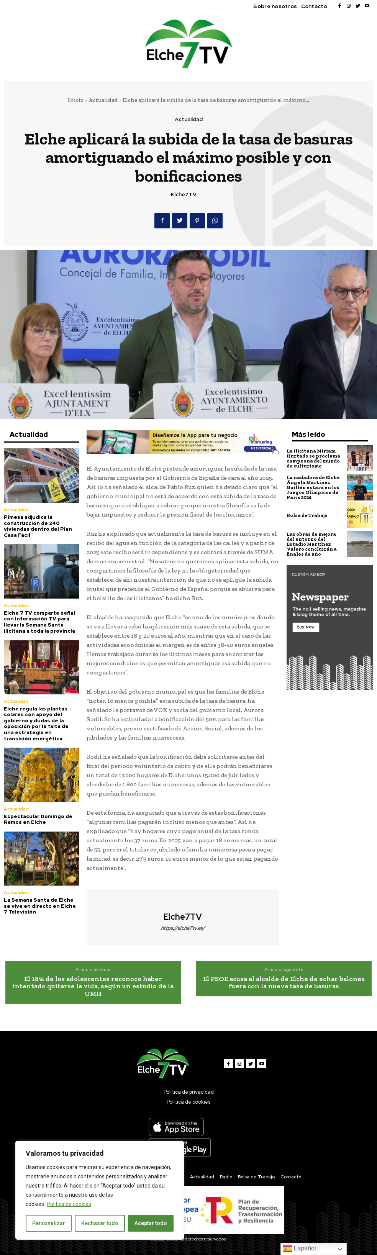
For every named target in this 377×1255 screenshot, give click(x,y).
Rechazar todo (99, 1223)
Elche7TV (184, 194)
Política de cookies (69, 1204)
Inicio (76, 100)
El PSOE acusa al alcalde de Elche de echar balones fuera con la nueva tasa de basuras (284, 982)
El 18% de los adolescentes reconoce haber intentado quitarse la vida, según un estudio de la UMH (93, 986)
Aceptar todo (150, 1223)
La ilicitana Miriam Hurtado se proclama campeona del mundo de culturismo (313, 458)
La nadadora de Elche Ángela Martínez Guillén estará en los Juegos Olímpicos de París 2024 (313, 487)
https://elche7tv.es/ (183, 928)
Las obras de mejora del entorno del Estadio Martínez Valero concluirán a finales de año (312, 544)
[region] (99, 1190)
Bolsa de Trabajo (307, 515)
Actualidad (103, 100)
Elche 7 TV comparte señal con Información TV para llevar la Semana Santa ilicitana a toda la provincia (39, 622)
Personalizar (48, 1223)
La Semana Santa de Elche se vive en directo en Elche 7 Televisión (40, 906)
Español (299, 1248)
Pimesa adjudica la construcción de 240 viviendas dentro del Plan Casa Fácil (38, 526)
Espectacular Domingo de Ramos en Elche (38, 819)
